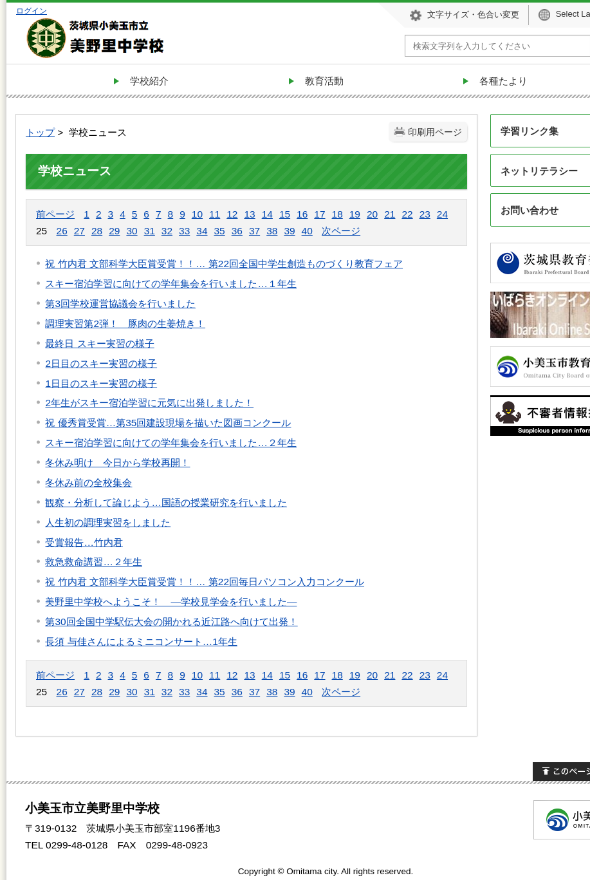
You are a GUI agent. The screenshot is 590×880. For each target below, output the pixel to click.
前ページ (55, 214)
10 (197, 214)
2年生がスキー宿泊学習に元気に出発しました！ (149, 402)
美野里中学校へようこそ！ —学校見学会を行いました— (171, 601)
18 (337, 214)
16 (302, 214)
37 (254, 230)
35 (219, 230)
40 (307, 230)
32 (166, 230)
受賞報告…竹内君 (83, 542)
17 (319, 214)
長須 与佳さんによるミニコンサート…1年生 (141, 641)
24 (442, 214)
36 (237, 230)
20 (372, 214)
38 (271, 230)
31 (149, 230)
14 (267, 214)
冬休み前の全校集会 (88, 482)
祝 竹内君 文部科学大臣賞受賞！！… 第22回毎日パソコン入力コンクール (204, 581)
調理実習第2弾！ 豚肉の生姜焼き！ (125, 323)
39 (289, 230)
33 (184, 230)
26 (62, 230)
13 (249, 214)
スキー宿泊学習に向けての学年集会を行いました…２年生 (170, 442)
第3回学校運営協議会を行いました (120, 303)
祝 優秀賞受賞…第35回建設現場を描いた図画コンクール (168, 422)
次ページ (341, 230)
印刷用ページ (435, 132)
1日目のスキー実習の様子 (101, 383)
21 (389, 214)
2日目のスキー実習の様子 (101, 363)
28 (96, 230)
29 (114, 230)
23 (424, 214)
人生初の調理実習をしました (108, 522)
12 (231, 214)
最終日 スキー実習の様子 (99, 343)
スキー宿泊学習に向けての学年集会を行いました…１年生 (170, 283)
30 (131, 230)
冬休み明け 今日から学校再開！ (117, 462)
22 (406, 214)
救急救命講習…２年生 (93, 561)
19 (354, 214)
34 (201, 230)
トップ (40, 132)
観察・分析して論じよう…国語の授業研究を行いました (165, 502)
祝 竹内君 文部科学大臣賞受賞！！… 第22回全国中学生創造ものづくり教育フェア (224, 263)
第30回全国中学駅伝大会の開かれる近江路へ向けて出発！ (171, 621)
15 (284, 214)
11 (214, 214)
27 (79, 230)
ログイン (31, 10)
